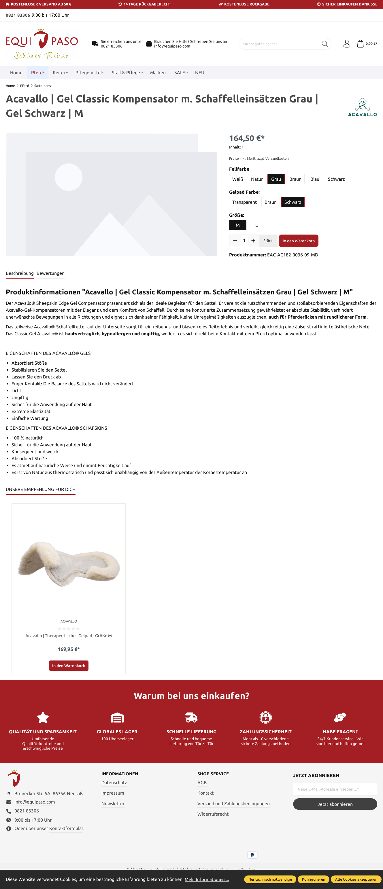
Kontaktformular (66, 830)
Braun (295, 178)
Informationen (121, 774)
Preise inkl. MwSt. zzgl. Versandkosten (259, 158)
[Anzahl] (244, 240)
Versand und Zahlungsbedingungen (233, 804)
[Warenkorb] (366, 43)
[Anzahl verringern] (235, 240)
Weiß (237, 178)
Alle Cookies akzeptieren (356, 879)
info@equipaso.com (172, 46)
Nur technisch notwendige (270, 879)
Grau (276, 178)
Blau (314, 178)
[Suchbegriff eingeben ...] (278, 44)
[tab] (20, 273)
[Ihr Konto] (345, 43)
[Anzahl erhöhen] (253, 240)
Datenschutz (114, 783)
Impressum (112, 793)
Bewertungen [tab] (51, 273)
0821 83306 (18, 15)
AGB (202, 783)
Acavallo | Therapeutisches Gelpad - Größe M (68, 635)
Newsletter (112, 804)
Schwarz (336, 178)
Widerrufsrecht (213, 814)
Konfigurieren (313, 879)
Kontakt (205, 793)
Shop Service (214, 774)
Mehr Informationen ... (208, 879)
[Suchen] (323, 44)
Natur (257, 178)
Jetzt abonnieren (335, 804)
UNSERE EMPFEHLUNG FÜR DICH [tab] (41, 489)
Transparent (244, 201)
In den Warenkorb (299, 240)
